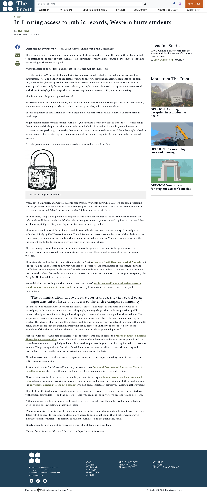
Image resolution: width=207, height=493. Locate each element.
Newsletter (194, 4)
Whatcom (91, 470)
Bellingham (92, 467)
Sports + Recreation (95, 10)
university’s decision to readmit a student (53, 385)
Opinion (120, 10)
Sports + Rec (93, 472)
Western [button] (44, 10)
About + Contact (168, 10)
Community (159, 465)
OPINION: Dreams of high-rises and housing (170, 151)
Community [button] (140, 10)
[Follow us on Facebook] (174, 3)
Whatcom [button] (66, 10)
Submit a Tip (193, 10)
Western (90, 465)
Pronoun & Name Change (166, 467)
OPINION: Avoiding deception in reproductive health (168, 112)
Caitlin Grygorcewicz (163, 60)
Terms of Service (128, 465)
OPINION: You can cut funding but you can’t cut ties (171, 187)
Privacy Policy (127, 467)
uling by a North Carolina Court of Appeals (116, 262)
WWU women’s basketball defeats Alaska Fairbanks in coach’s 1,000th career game (171, 53)
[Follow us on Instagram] (180, 3)
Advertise (158, 462)
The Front (23, 30)
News (88, 462)
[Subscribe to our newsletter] (44, 482)
